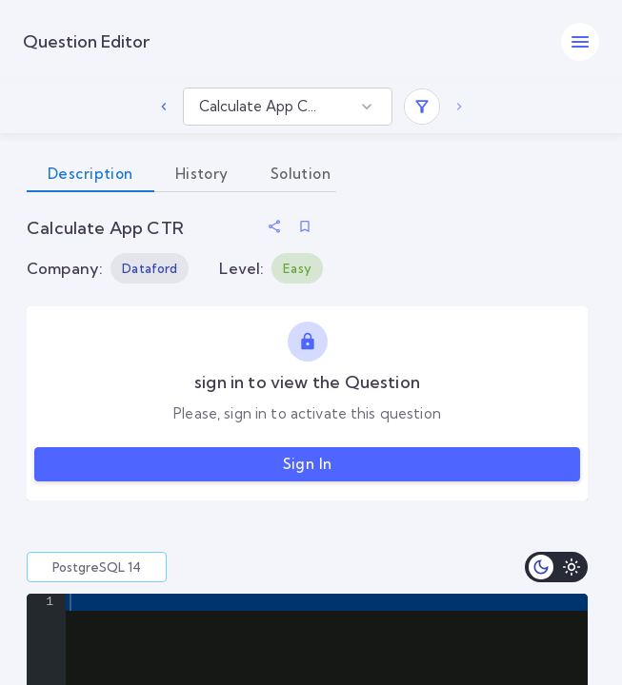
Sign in (307, 464)
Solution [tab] (300, 174)
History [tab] (202, 174)
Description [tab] (90, 174)
